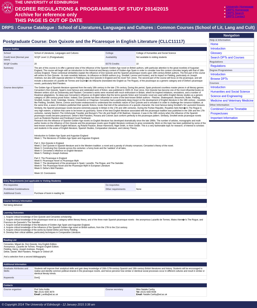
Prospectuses (219, 113)
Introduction (218, 48)
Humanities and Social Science (230, 91)
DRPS (8, 27)
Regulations (218, 65)
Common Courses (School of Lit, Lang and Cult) (206, 27)
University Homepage (239, 6)
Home (214, 44)
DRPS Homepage (237, 9)
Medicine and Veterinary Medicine (232, 100)
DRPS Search (235, 13)
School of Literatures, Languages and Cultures (105, 27)
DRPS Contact (235, 16)
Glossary (216, 53)
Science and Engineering (226, 96)
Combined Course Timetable (229, 108)
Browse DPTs (219, 78)
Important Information (224, 117)
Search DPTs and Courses (227, 57)
